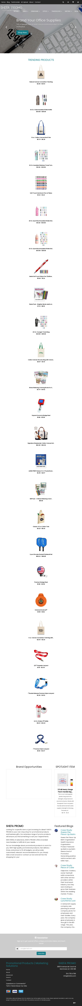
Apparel (17, 13)
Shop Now (22, 32)
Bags (25, 13)
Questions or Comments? (16, 983)
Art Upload (24, 2)
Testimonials (15, 2)
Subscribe (41, 953)
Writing (68, 13)
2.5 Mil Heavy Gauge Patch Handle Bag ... (65, 790)
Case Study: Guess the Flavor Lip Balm (68, 832)
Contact (38, 2)
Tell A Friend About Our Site (16, 986)
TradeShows (56, 13)
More (77, 13)
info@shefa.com (69, 976)
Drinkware (35, 13)
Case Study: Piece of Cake (67, 866)
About (31, 2)
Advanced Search (9, 976)
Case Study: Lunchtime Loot (68, 899)
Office (46, 13)
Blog (8, 2)
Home (3, 2)
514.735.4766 (71, 973)
